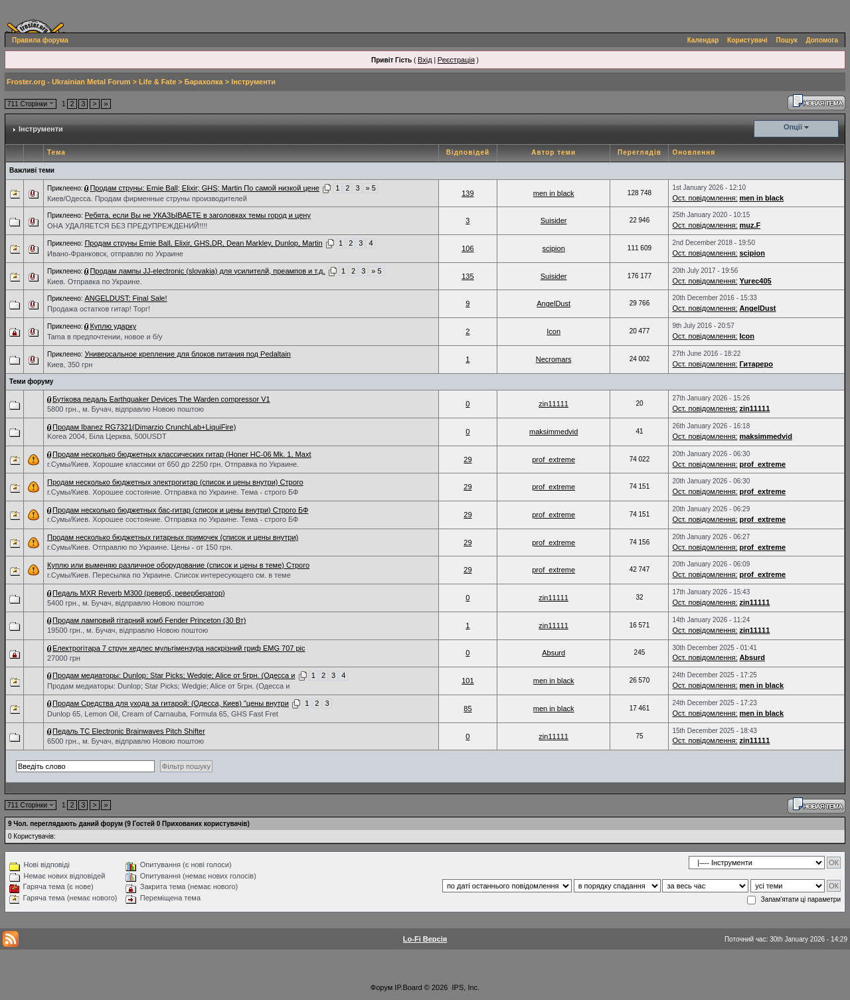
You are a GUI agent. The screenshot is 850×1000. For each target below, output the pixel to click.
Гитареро (756, 364)
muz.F (749, 225)
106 (467, 248)
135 (467, 276)
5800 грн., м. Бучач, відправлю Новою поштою (125, 409)
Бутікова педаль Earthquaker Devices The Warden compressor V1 (161, 399)
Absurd (553, 653)
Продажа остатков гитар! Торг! (98, 309)
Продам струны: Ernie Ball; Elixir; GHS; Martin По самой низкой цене (204, 188)
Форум (381, 987)
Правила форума (40, 40)
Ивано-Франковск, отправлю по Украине (115, 254)
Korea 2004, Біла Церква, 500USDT (107, 436)
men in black (553, 193)
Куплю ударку (113, 326)
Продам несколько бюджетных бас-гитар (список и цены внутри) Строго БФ (180, 510)
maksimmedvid (553, 432)
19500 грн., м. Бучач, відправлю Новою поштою (127, 630)
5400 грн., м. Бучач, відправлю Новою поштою (125, 603)
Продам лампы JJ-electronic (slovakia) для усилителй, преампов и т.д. (207, 271)
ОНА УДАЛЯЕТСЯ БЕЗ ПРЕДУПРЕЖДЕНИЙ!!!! (127, 226)
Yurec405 (755, 281)
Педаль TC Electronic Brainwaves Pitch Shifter (128, 731)
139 (467, 193)
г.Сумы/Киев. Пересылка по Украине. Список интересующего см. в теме (169, 575)
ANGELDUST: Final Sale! (125, 298)
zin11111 (553, 404)
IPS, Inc (465, 987)
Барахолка (204, 82)
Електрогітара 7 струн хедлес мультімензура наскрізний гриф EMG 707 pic (178, 648)
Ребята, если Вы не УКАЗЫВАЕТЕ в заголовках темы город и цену (197, 215)
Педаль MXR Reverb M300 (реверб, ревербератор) (138, 593)
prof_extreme (553, 459)
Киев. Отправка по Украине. (94, 282)
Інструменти (253, 82)
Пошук (787, 40)
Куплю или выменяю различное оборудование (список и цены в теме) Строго (178, 565)
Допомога (822, 40)
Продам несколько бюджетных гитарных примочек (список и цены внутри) (172, 537)
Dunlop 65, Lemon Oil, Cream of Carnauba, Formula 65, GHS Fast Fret (162, 714)
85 (467, 708)
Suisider (554, 220)
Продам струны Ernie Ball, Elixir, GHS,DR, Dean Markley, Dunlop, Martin (203, 243)
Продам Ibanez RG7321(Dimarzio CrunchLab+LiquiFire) (144, 427)
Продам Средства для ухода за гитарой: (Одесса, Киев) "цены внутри (170, 703)
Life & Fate (157, 82)
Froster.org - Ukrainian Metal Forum (68, 82)
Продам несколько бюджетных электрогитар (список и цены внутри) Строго (175, 482)
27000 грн (63, 658)
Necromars (554, 359)
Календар (703, 40)
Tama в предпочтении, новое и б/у (105, 337)
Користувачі (747, 40)
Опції (793, 127)
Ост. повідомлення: (704, 198)
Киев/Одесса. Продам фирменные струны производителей (147, 199)
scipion (554, 248)
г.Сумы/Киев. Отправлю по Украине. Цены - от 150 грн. (139, 547)
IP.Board (408, 987)
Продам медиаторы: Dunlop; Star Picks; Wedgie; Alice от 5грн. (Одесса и (173, 675)
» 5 (371, 188)
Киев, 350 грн (69, 365)
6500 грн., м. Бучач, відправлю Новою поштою (125, 741)
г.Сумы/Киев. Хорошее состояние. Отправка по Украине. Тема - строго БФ (172, 492)
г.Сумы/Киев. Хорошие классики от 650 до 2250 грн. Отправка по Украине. (173, 464)
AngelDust (553, 303)
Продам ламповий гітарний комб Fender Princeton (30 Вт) (149, 620)
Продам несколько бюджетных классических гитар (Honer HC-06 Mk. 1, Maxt (181, 454)
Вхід (425, 60)
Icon (553, 331)
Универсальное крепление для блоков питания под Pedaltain (187, 354)
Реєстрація (456, 60)
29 (467, 459)
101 (467, 681)
